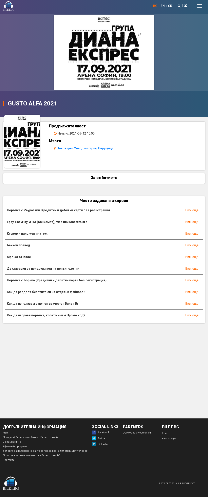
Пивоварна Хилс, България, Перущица (85, 148)
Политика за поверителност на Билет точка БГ (31, 455)
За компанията (12, 441)
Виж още (192, 210)
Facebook (101, 432)
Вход (164, 433)
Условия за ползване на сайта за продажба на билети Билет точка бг (45, 451)
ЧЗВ (5, 432)
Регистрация (169, 438)
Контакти (8, 460)
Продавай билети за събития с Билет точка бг (31, 437)
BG (155, 6)
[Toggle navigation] (199, 6)
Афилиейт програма (15, 446)
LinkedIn (100, 444)
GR (170, 6)
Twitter (99, 438)
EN (163, 6)
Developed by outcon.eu (137, 432)
